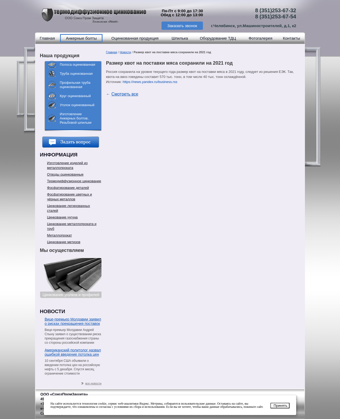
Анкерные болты (81, 38)
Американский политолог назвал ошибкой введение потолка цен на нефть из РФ (73, 352)
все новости (91, 383)
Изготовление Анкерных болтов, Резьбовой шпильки (75, 118)
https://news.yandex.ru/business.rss (150, 82)
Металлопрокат (59, 235)
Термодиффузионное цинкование (74, 181)
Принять (280, 406)
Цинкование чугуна (62, 217)
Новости (125, 52)
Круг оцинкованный (75, 96)
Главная (47, 38)
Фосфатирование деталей (68, 188)
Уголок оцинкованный (77, 105)
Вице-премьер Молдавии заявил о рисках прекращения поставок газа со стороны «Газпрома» (73, 321)
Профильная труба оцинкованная (75, 85)
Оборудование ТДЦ (218, 38)
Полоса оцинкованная (77, 65)
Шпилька (180, 38)
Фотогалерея (261, 38)
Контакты (291, 38)
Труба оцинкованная (76, 74)
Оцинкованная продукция (135, 38)
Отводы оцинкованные (65, 174)
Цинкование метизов (63, 242)
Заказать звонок (182, 25)
